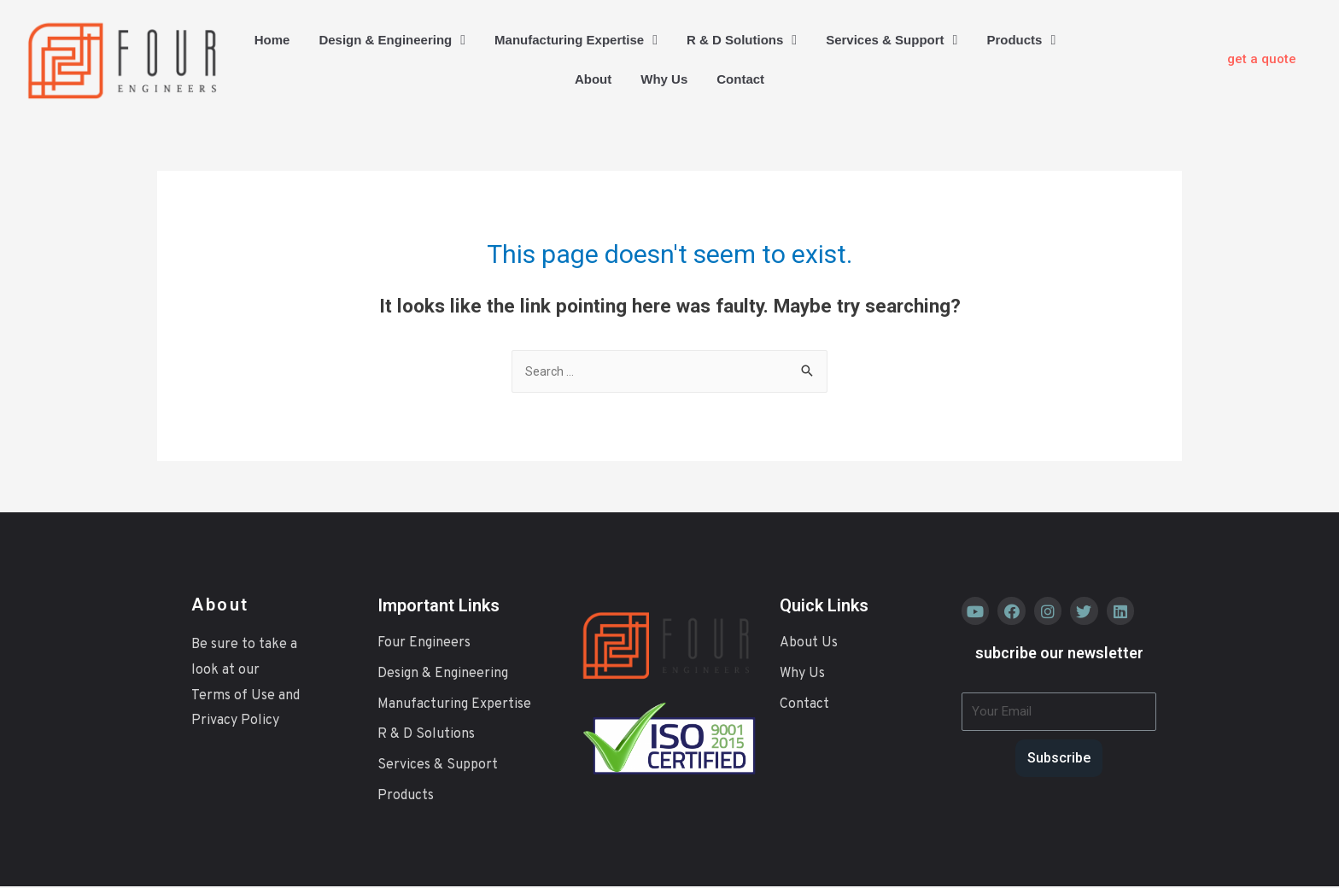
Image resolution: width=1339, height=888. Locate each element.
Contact (740, 79)
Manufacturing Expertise (576, 40)
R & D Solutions (742, 40)
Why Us (663, 79)
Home (272, 39)
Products (1020, 40)
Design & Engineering (392, 40)
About (593, 79)
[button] (1261, 59)
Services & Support (891, 40)
